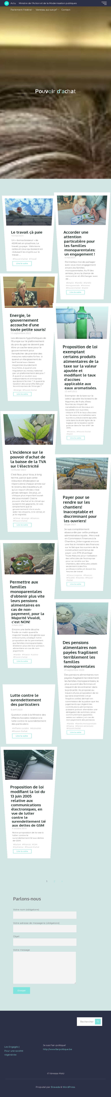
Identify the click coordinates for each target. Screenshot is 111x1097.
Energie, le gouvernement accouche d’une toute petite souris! (28, 322)
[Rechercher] (98, 1021)
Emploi (70, 283)
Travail (33, 259)
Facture (17, 844)
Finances (71, 432)
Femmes (86, 285)
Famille (79, 283)
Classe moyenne (75, 575)
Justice (35, 655)
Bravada (55, 1087)
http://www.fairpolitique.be (57, 1049)
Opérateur (19, 847)
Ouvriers (80, 578)
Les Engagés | (12, 1046)
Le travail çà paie (26, 232)
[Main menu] (104, 3)
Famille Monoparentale (86, 723)
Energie (18, 390)
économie (36, 728)
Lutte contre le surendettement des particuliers (25, 700)
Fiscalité (71, 578)
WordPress (69, 1087)
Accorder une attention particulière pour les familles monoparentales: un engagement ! (79, 242)
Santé (85, 288)
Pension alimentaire (84, 726)
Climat (17, 518)
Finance (26, 655)
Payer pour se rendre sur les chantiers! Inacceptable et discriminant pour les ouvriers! (80, 508)
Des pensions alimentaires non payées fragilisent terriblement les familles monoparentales (80, 654)
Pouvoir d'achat (21, 259)
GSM (35, 844)
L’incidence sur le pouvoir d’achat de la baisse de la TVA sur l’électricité (28, 458)
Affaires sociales (21, 728)
